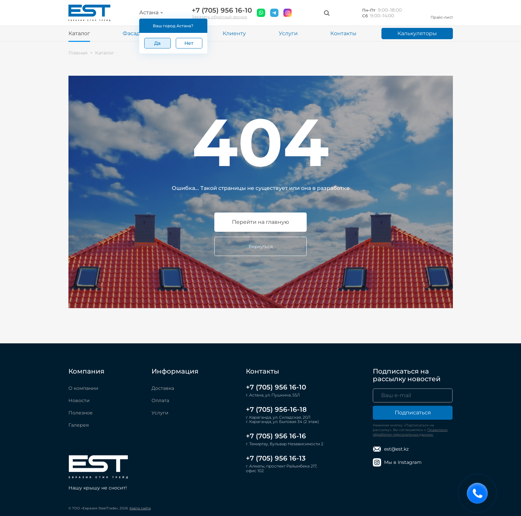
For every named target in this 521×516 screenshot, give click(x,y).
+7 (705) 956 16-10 (222, 10)
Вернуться (261, 246)
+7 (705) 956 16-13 (276, 458)
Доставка (163, 388)
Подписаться (413, 412)
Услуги (288, 33)
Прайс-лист (442, 13)
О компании (83, 388)
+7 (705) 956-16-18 (276, 409)
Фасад (131, 33)
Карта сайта (140, 508)
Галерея (78, 425)
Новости (79, 400)
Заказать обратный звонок (219, 16)
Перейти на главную (260, 222)
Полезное (80, 413)
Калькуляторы (417, 33)
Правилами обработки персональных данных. (410, 432)
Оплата (160, 400)
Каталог (79, 33)
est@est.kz (391, 449)
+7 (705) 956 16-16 (276, 436)
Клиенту (234, 33)
